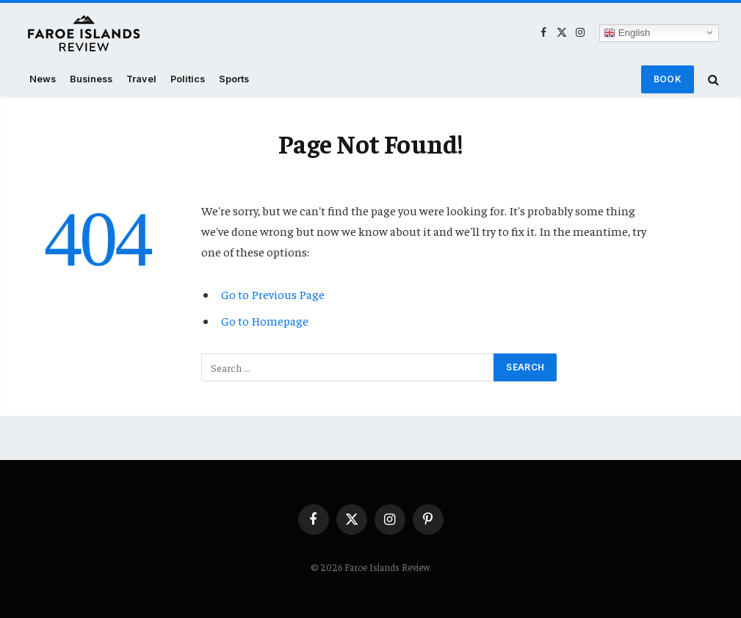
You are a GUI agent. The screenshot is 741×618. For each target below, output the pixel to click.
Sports (234, 79)
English (627, 32)
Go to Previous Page (273, 294)
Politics (187, 79)
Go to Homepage (264, 320)
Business (91, 79)
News (42, 79)
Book (668, 79)
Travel (141, 79)
